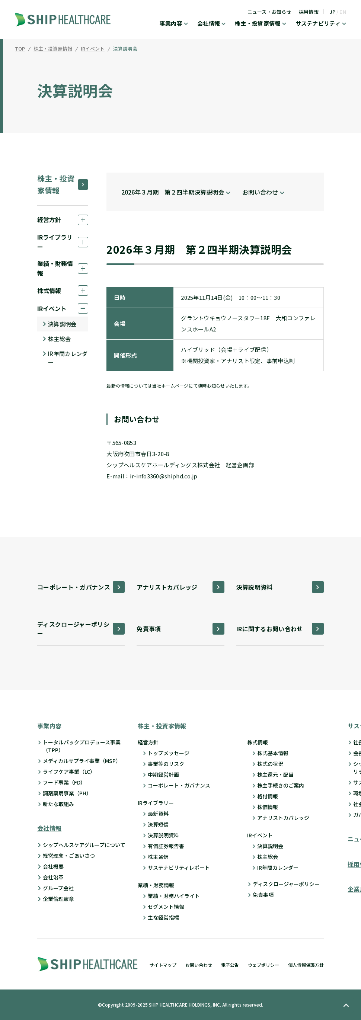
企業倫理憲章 (58, 898)
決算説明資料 (163, 835)
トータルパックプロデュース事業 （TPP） (82, 746)
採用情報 (309, 11)
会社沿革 (53, 877)
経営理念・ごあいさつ (69, 855)
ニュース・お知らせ (269, 11)
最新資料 (158, 813)
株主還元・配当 (275, 774)
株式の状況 (270, 763)
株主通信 (158, 856)
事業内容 (171, 23)
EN (342, 11)
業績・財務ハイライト (174, 895)
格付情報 (267, 796)
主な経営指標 (163, 917)
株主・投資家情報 (257, 23)
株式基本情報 (272, 753)
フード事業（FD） (64, 782)
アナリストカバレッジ (283, 817)
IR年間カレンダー (67, 358)
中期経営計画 (163, 774)
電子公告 (230, 965)
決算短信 (158, 824)
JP (333, 11)
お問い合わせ (198, 965)
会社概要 (53, 866)
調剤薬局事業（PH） (67, 793)
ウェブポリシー (263, 965)
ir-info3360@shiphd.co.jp (163, 476)
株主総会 (59, 339)
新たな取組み (58, 804)
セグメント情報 (166, 906)
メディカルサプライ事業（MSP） (82, 760)
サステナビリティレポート (179, 867)
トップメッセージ (168, 753)
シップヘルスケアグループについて (84, 845)
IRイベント (93, 49)
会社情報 (208, 23)
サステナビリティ (318, 23)
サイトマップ (163, 965)
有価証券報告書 (166, 846)
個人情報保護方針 (306, 965)
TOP (20, 49)
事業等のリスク (166, 763)
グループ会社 (58, 888)
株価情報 (267, 807)
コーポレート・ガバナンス (179, 785)
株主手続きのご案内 (280, 785)
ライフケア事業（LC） (69, 771)
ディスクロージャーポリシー (286, 884)
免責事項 (263, 894)
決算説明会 (125, 49)
